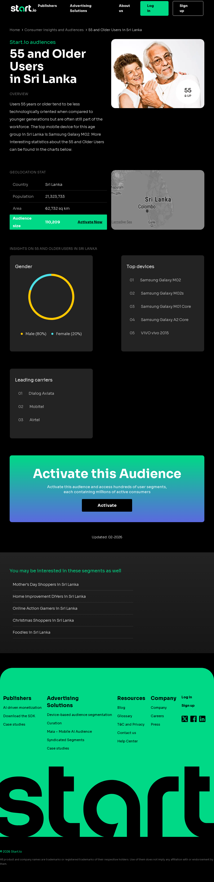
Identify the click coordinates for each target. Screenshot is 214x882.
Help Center (127, 741)
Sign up (184, 8)
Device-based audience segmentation (79, 715)
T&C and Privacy (130, 724)
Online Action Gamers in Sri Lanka (45, 608)
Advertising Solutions (81, 8)
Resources (129, 698)
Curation (54, 723)
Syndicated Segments (65, 740)
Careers (157, 716)
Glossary (124, 716)
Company (162, 698)
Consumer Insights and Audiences (54, 30)
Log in (150, 8)
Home (15, 30)
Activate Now (90, 222)
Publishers (47, 6)
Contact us (126, 733)
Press (155, 724)
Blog (121, 707)
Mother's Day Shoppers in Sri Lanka (46, 584)
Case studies (14, 724)
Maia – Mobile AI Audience (69, 731)
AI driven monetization (22, 707)
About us (124, 8)
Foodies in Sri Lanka (31, 632)
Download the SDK (19, 716)
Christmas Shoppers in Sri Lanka (43, 620)
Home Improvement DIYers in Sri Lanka (49, 596)
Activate (107, 505)
